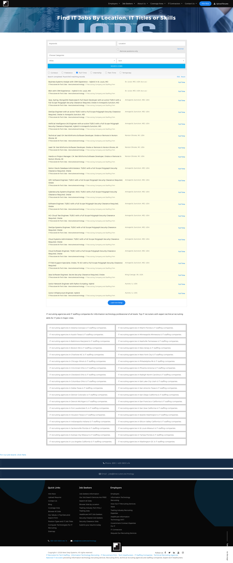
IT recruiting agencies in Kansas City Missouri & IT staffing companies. (79, 435)
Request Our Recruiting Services (123, 533)
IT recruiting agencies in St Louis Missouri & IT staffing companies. (147, 428)
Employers (114, 3)
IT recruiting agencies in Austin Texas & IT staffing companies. (76, 334)
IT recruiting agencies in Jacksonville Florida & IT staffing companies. (79, 428)
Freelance (67, 73)
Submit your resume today (90, 525)
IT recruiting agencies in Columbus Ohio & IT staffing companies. (77, 381)
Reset (183, 77)
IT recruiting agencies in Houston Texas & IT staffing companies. (77, 415)
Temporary (125, 73)
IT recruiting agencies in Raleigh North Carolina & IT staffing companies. (149, 374)
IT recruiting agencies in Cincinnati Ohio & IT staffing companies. (77, 368)
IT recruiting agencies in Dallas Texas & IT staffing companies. (76, 388)
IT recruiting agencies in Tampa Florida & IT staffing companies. (146, 435)
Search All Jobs (85, 501)
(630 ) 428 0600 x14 (121, 463)
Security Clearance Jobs (88, 521)
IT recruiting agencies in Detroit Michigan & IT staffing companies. (78, 401)
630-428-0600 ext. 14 (58, 541)
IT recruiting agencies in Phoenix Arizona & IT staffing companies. (147, 368)
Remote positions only (129, 51)
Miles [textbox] (51, 61)
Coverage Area (158, 3)
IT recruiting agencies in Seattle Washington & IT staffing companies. (148, 415)
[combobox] (117, 55)
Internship (96, 73)
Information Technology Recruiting (85, 555)
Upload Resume (221, 4)
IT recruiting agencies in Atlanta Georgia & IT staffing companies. (77, 328)
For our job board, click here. (13, 455)
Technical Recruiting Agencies (166, 555)
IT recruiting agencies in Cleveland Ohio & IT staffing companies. (77, 374)
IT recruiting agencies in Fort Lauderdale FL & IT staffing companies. (79, 408)
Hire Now (205, 3)
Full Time (81, 73)
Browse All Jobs (54, 511)
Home (98, 24)
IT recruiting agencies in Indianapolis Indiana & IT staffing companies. (80, 421)
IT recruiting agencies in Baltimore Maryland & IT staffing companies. (79, 341)
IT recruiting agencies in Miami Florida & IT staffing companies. (145, 328)
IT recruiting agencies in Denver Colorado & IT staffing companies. (78, 395)
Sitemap (51, 531)
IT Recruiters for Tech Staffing (58, 555)
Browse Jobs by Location (89, 504)
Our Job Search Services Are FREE (92, 497)
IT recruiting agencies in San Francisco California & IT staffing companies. (150, 401)
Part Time (110, 73)
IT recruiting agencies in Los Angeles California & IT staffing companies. (80, 441)
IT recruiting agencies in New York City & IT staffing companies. (145, 354)
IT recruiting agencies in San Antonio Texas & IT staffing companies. (147, 388)
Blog (50, 504)
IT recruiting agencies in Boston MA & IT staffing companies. (75, 348)
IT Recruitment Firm (109, 555)
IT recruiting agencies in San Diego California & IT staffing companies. (148, 395)
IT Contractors (175, 3)
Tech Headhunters (126, 555)
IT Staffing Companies (143, 555)
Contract (53, 73)
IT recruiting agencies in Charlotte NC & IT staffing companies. (76, 354)
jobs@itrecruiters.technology (121, 474)
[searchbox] (117, 55)
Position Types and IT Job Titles (60, 521)
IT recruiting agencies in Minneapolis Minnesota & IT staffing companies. (150, 334)
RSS (178, 77)
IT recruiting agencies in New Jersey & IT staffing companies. (144, 348)
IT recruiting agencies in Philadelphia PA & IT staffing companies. (146, 361)
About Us (143, 3)
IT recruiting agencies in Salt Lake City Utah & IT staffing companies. (148, 381)
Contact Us (191, 3)
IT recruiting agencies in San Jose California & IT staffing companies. (148, 408)
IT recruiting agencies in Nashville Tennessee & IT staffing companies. (148, 341)
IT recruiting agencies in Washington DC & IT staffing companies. (146, 441)
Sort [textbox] (120, 61)
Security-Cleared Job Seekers (91, 518)
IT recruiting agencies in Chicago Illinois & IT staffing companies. (77, 361)
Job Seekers (128, 3)
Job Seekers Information (89, 494)
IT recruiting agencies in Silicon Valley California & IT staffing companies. (149, 421)
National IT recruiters (54, 558)
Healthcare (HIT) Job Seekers (90, 514)
